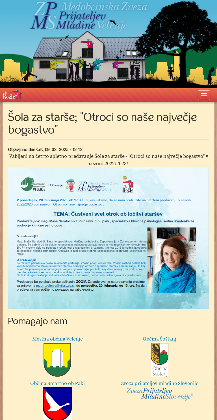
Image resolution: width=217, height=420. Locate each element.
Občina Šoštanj (159, 356)
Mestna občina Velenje (57, 356)
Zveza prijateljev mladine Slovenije (159, 390)
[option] (108, 238)
